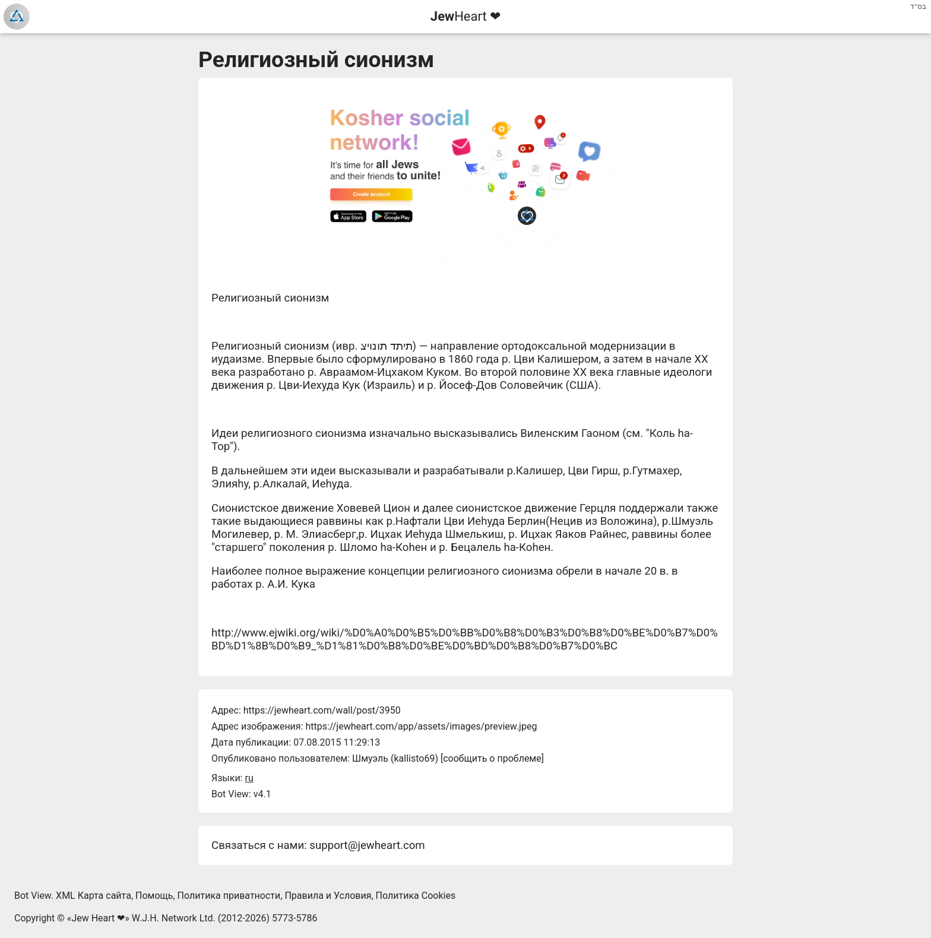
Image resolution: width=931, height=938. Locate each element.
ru (249, 778)
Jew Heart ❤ (98, 918)
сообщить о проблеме (492, 758)
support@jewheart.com (367, 845)
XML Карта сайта (93, 895)
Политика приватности (229, 895)
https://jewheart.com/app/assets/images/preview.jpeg (421, 726)
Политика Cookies (416, 895)
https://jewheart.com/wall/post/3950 (322, 710)
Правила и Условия (327, 895)
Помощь (154, 895)
